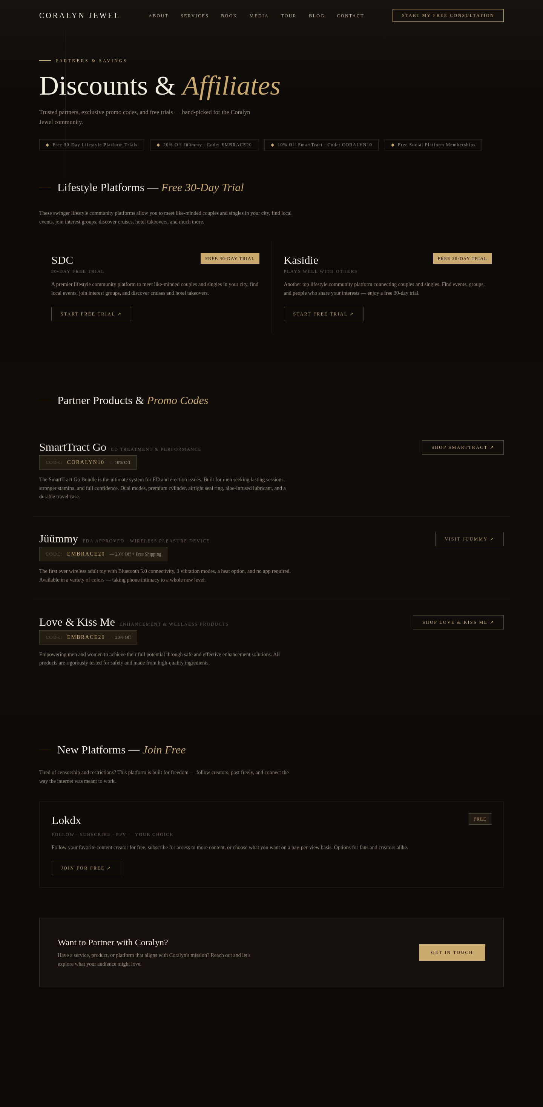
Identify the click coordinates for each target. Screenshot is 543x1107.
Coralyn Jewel (79, 15)
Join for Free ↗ (86, 868)
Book (229, 15)
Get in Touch (452, 952)
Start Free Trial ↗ (91, 314)
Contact (351, 15)
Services (195, 15)
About (159, 15)
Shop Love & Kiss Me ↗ (458, 622)
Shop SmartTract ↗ (462, 447)
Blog (317, 15)
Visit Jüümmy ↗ (469, 539)
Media (259, 15)
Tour (289, 15)
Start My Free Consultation (448, 15)
